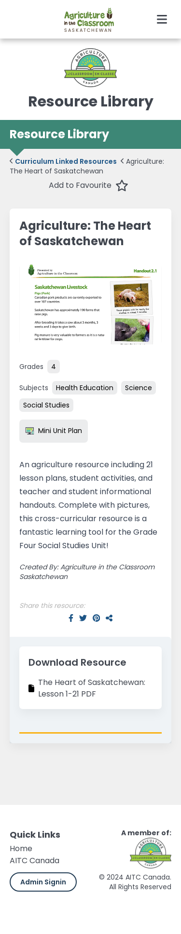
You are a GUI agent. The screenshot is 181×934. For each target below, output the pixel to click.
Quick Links (35, 835)
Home (21, 848)
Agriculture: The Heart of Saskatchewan (87, 166)
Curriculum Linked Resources (63, 161)
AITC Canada (34, 860)
